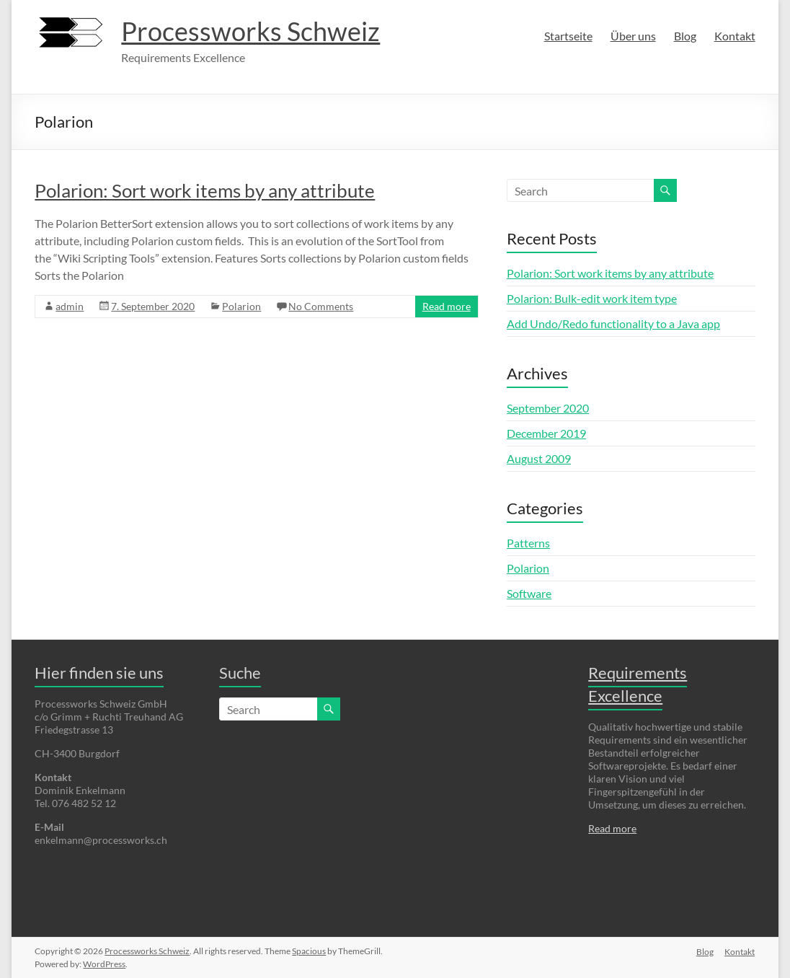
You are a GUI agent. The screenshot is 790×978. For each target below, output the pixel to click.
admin (70, 306)
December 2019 (546, 433)
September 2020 (548, 408)
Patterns (528, 543)
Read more (446, 306)
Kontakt (734, 36)
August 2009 (539, 458)
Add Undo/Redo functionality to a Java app (613, 323)
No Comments (320, 306)
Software (529, 593)
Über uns (633, 36)
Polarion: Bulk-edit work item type (592, 298)
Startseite (568, 36)
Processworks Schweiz (250, 31)
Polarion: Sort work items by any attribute (205, 190)
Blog (685, 36)
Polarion (241, 306)
